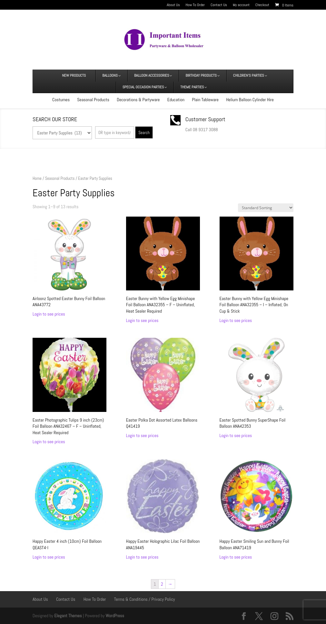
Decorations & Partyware (138, 99)
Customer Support (205, 119)
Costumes (61, 99)
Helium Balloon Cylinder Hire (250, 99)
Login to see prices (49, 314)
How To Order (195, 5)
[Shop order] (265, 207)
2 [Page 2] (162, 584)
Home (37, 178)
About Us (173, 5)
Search (144, 132)
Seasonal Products (93, 99)
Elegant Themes (68, 616)
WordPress (114, 616)
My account (241, 5)
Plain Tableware (205, 99)
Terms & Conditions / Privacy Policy (144, 599)
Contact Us (219, 5)
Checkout (262, 5)
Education (175, 99)
